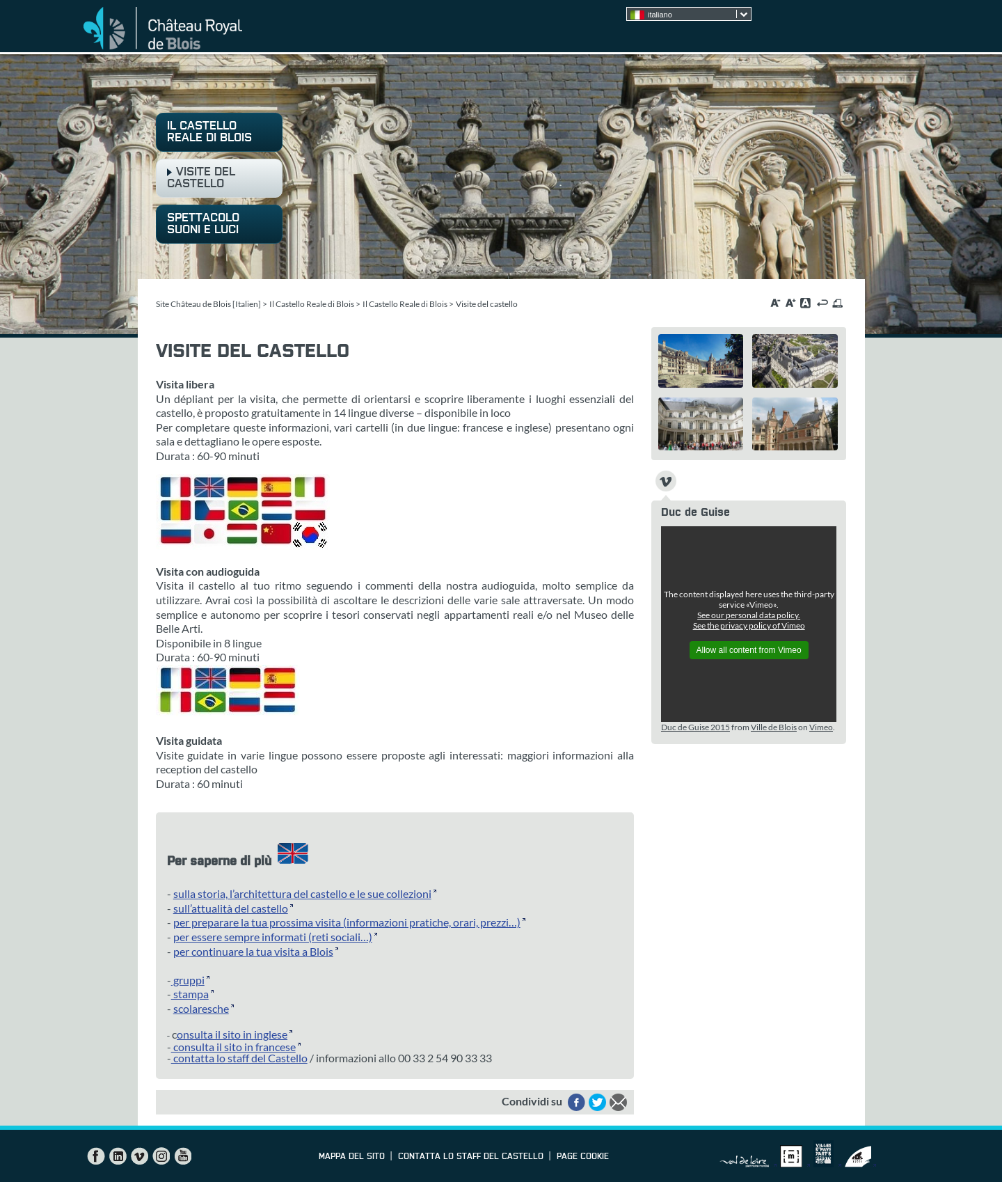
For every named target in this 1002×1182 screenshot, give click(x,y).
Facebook (96, 1156)
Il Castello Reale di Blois (311, 304)
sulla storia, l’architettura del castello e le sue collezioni (302, 893)
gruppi (188, 979)
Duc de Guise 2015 (695, 727)
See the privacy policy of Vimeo (749, 625)
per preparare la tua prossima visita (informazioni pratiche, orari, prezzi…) (346, 922)
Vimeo (821, 727)
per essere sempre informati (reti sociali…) (272, 936)
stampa (190, 993)
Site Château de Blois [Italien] (208, 304)
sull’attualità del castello (230, 908)
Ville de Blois (774, 727)
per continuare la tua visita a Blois (253, 951)
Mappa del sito (352, 1157)
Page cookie (583, 1157)
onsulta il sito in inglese (232, 1034)
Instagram (161, 1156)
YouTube (182, 1156)
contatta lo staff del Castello (239, 1057)
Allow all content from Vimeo (749, 650)
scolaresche (201, 1008)
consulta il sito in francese (233, 1046)
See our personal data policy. (748, 615)
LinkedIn (118, 1156)
